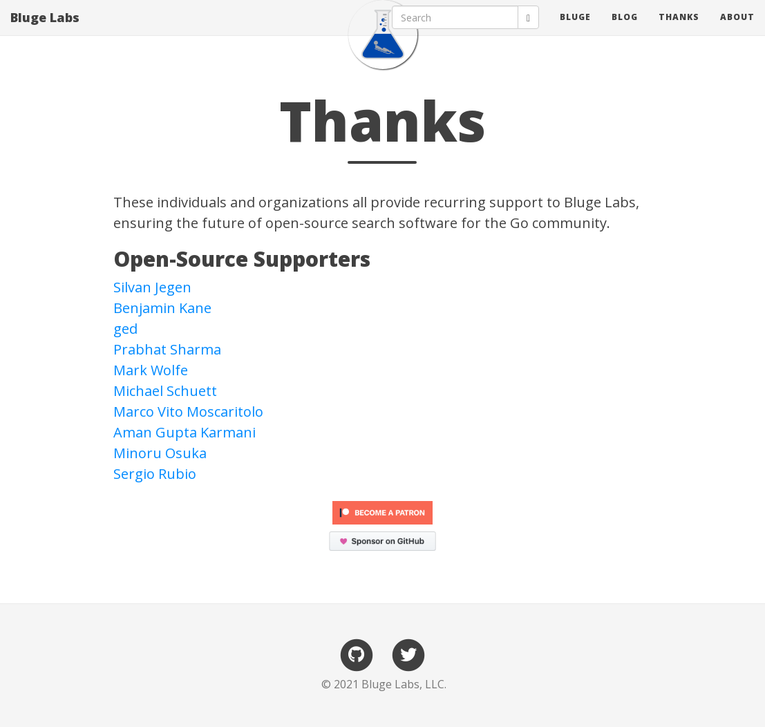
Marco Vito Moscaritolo (188, 411)
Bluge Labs (44, 31)
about (737, 31)
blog (625, 31)
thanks (679, 31)
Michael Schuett (165, 390)
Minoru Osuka (160, 453)
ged (125, 328)
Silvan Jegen (152, 287)
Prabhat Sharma (167, 349)
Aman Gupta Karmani (184, 432)
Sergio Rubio (154, 473)
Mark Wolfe (150, 370)
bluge (575, 31)
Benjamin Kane (162, 308)
